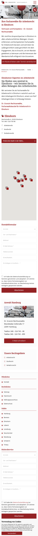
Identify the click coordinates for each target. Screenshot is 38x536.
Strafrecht (7, 129)
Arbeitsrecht (8, 125)
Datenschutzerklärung (20, 277)
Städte (4, 409)
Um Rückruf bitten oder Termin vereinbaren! (19, 62)
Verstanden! (12, 533)
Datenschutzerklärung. (25, 530)
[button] (18, 180)
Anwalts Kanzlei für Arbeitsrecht (14, 2)
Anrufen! (35, 10)
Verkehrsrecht (9, 133)
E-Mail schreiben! (19, 341)
